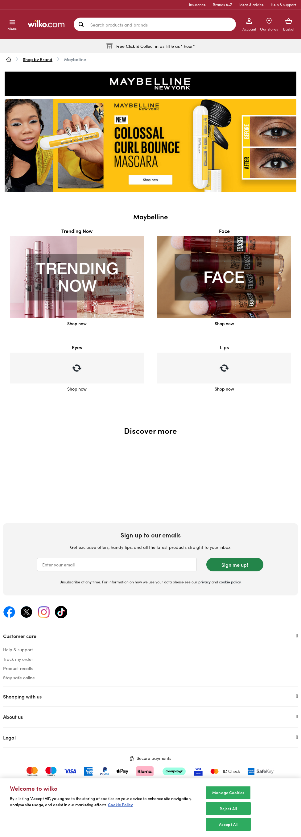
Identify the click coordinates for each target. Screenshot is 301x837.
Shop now (77, 323)
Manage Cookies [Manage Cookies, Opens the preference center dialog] (228, 792)
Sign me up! (234, 564)
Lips (224, 347)
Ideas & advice (251, 4)
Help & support (283, 4)
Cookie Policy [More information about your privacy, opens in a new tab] (120, 804)
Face (224, 230)
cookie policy (230, 581)
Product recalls (18, 668)
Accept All (228, 824)
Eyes (77, 347)
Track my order (18, 659)
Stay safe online (19, 677)
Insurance (197, 4)
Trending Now (77, 230)
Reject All (228, 808)
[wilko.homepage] (8, 59)
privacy (204, 581)
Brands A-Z (222, 4)
